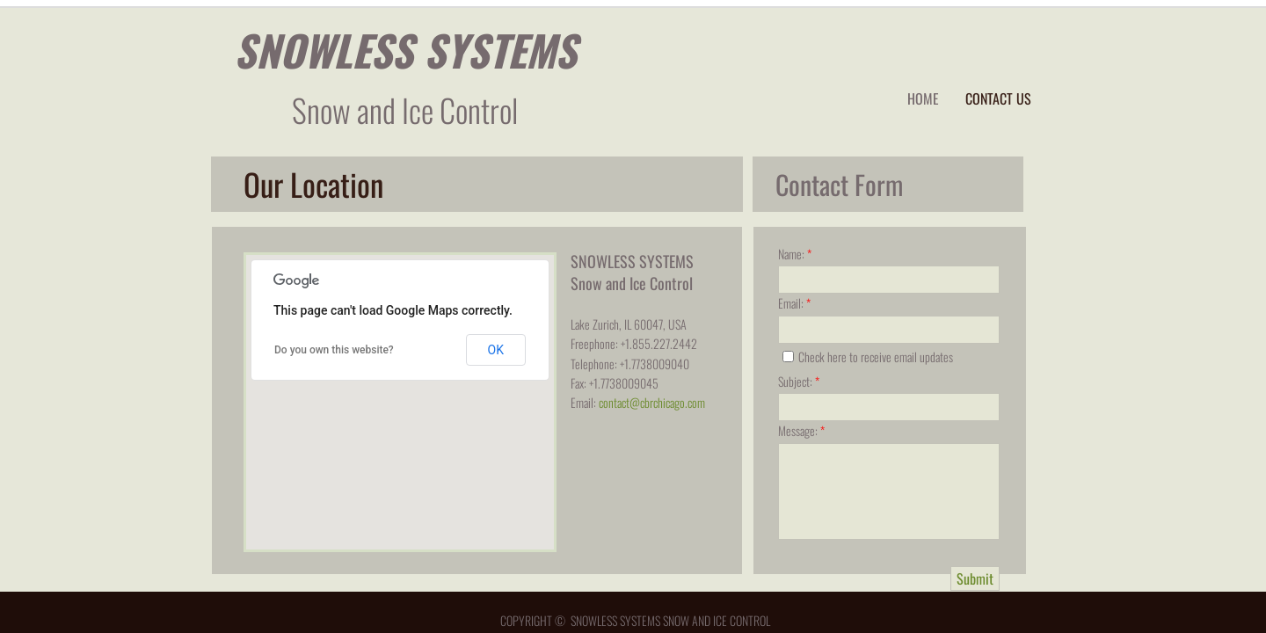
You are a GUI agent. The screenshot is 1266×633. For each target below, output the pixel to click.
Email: (794, 303)
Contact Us (998, 98)
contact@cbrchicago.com (652, 402)
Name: (794, 253)
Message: (801, 430)
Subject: (798, 381)
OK (496, 350)
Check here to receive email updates (867, 356)
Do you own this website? (334, 350)
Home (923, 98)
